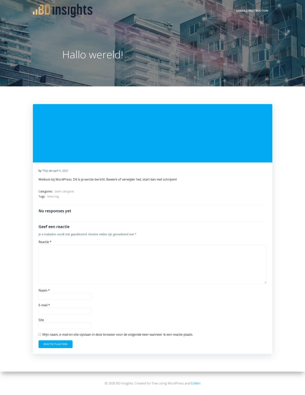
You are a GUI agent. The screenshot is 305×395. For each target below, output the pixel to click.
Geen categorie (64, 192)
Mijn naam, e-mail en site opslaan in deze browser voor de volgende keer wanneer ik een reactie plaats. (117, 335)
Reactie (45, 242)
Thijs (45, 171)
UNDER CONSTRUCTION (252, 10)
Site (41, 320)
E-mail (44, 306)
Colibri (195, 383)
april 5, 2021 (60, 171)
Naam (44, 291)
